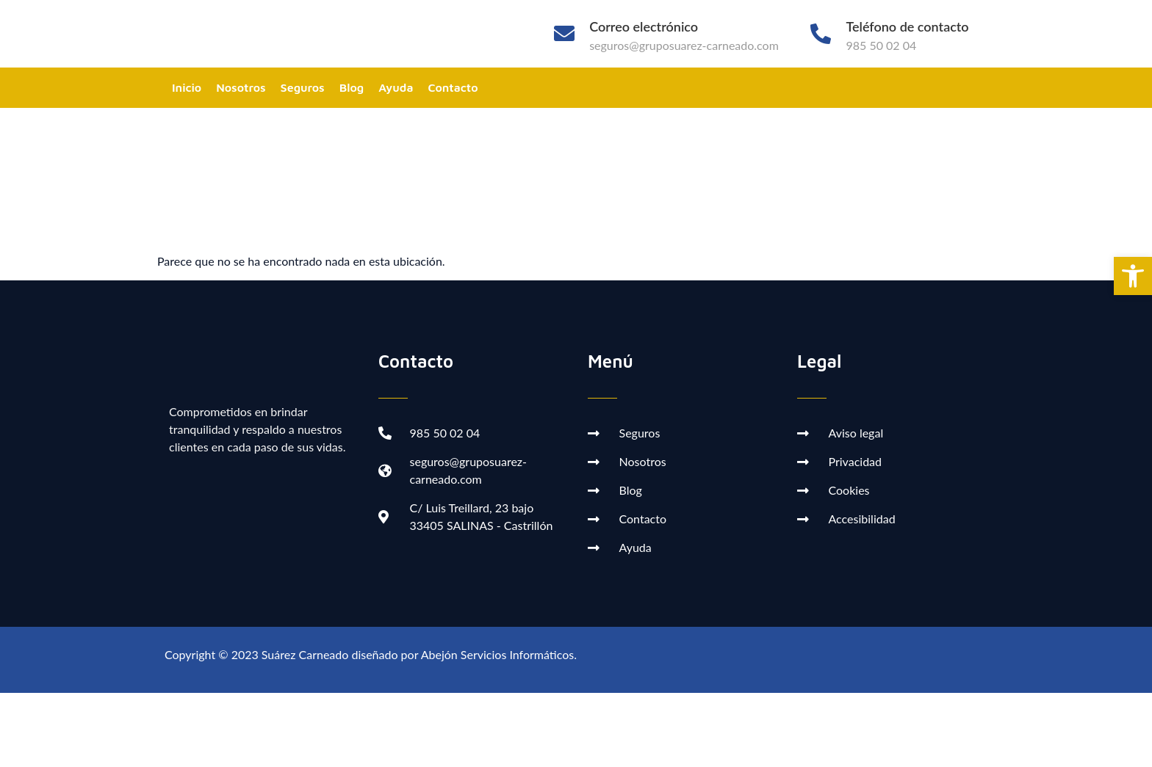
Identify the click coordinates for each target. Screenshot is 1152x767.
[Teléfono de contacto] (820, 33)
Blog (351, 87)
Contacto (453, 87)
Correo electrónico (643, 26)
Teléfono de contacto (907, 26)
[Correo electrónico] (564, 33)
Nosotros (240, 87)
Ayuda (395, 87)
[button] (1133, 276)
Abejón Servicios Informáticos (497, 654)
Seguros (303, 87)
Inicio (186, 87)
